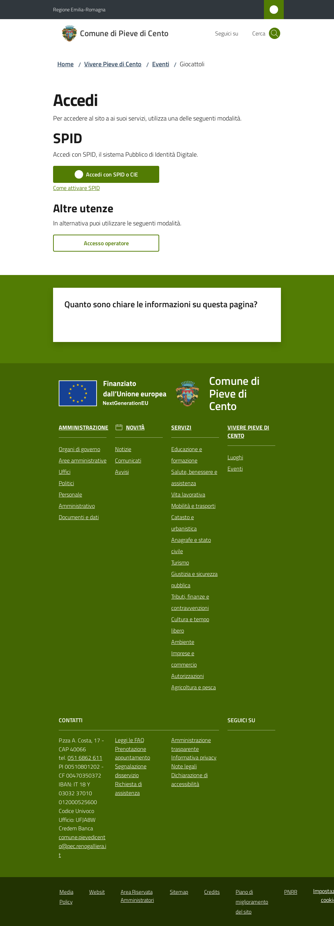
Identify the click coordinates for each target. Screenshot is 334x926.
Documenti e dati (79, 517)
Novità (135, 427)
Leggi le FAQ (129, 740)
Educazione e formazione (186, 455)
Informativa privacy (194, 757)
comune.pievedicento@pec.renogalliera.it (82, 846)
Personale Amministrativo (77, 500)
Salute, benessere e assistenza (194, 477)
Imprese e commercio (184, 659)
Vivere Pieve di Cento (113, 64)
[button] (274, 33)
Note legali (184, 766)
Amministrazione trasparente (191, 744)
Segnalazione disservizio (130, 770)
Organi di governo (79, 449)
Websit (97, 892)
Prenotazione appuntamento (132, 753)
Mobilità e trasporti (193, 505)
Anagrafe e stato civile (191, 545)
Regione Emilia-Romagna (79, 9)
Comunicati (128, 460)
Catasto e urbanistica (184, 523)
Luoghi (235, 457)
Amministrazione (83, 427)
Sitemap (179, 892)
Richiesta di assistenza (128, 788)
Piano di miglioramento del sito (252, 902)
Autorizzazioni (187, 676)
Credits (212, 892)
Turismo (180, 562)
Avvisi (122, 471)
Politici (66, 483)
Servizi (181, 427)
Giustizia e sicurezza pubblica (194, 579)
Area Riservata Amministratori (137, 896)
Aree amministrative (82, 460)
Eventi (160, 64)
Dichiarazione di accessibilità (189, 779)
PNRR (290, 892)
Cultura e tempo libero (190, 625)
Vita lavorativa (188, 494)
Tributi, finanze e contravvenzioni (190, 602)
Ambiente (182, 642)
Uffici (64, 471)
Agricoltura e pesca (193, 687)
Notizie (123, 449)
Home (65, 64)
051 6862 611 (85, 757)
